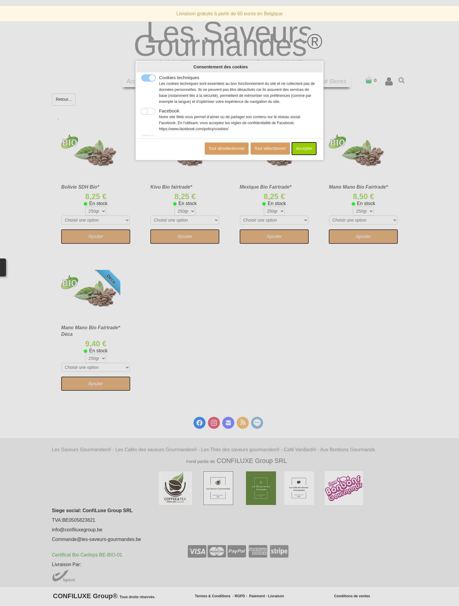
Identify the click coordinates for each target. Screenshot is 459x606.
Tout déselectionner (226, 148)
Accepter (304, 148)
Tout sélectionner (270, 148)
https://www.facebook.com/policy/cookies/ (194, 129)
